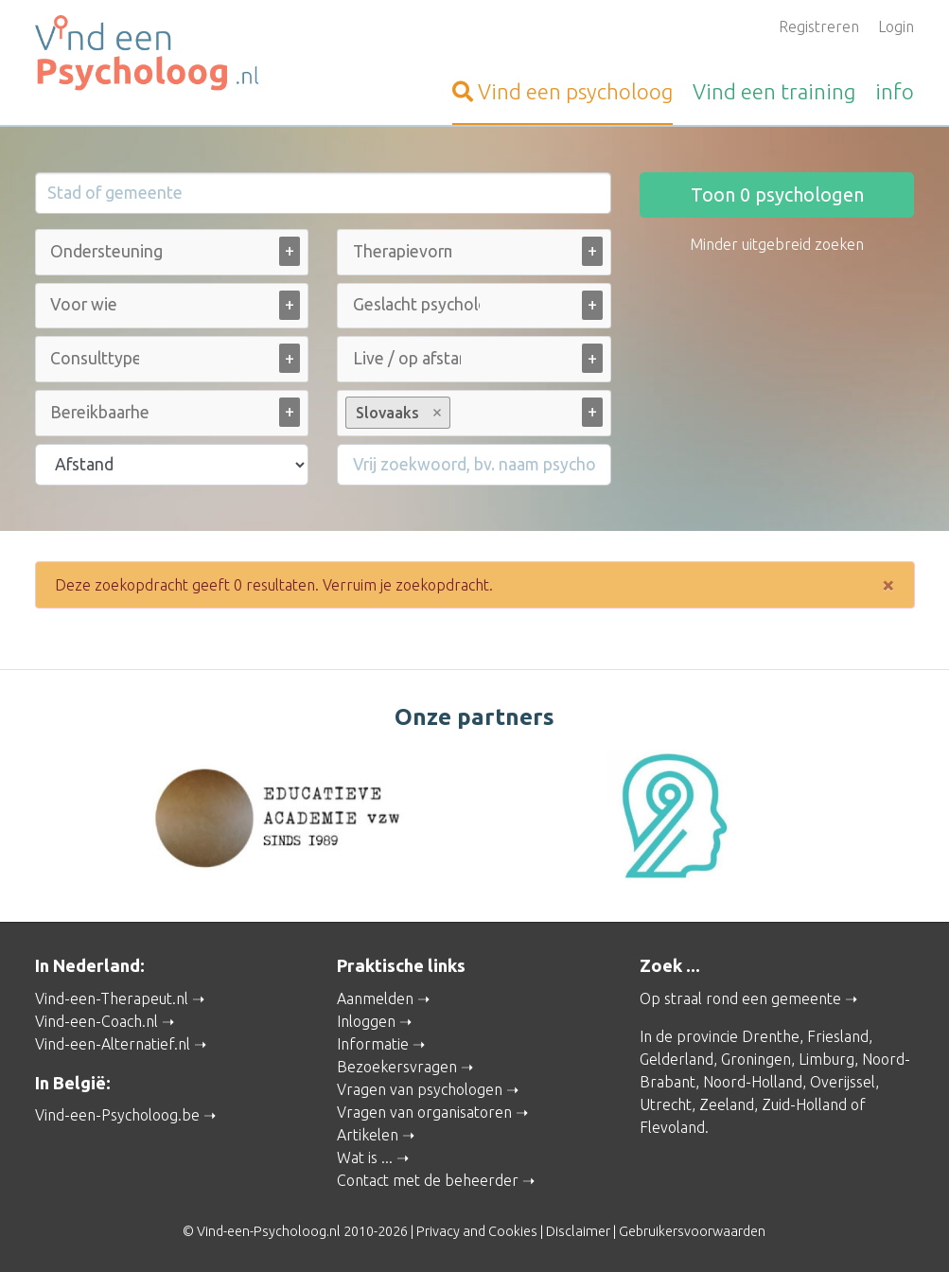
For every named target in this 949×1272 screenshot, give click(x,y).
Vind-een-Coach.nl (96, 1021)
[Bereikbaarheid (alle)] (99, 412)
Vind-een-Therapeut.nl (111, 998)
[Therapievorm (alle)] (402, 251)
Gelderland (676, 1059)
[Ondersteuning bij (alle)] (109, 251)
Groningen (756, 1059)
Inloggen (366, 1021)
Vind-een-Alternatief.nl (112, 1043)
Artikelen (367, 1134)
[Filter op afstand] (172, 465)
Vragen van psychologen (419, 1089)
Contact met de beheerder (427, 1180)
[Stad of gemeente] (323, 193)
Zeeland (726, 1104)
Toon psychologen (777, 194)
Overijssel (842, 1081)
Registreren (819, 26)
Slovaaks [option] (396, 412)
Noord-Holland (752, 1081)
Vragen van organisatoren (424, 1112)
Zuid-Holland (804, 1104)
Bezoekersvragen (397, 1066)
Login (896, 26)
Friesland (838, 1036)
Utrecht (666, 1104)
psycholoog (562, 91)
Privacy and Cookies (476, 1231)
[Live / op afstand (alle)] (406, 358)
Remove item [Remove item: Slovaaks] (437, 412)
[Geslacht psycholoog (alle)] (416, 304)
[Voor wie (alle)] (85, 304)
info (894, 91)
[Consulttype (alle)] (95, 358)
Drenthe (771, 1036)
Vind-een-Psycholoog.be (117, 1114)
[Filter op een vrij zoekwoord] (474, 465)
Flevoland (672, 1127)
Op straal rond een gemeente (740, 998)
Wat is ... (365, 1157)
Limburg (826, 1059)
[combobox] (172, 256)
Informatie (373, 1043)
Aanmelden (375, 998)
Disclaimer (578, 1231)
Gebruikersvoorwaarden (692, 1231)
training (774, 91)
